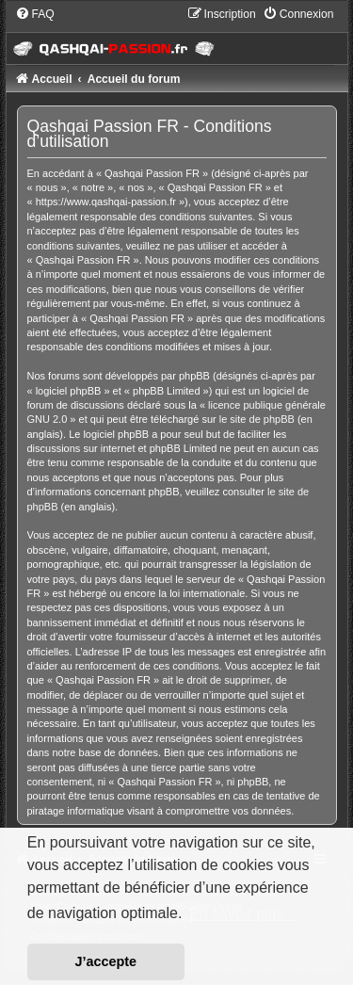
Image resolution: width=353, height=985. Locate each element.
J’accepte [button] (106, 961)
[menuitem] (35, 14)
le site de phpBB (257, 419)
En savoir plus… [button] (244, 914)
